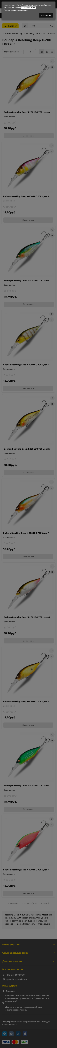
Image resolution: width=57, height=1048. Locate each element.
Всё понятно (45, 15)
